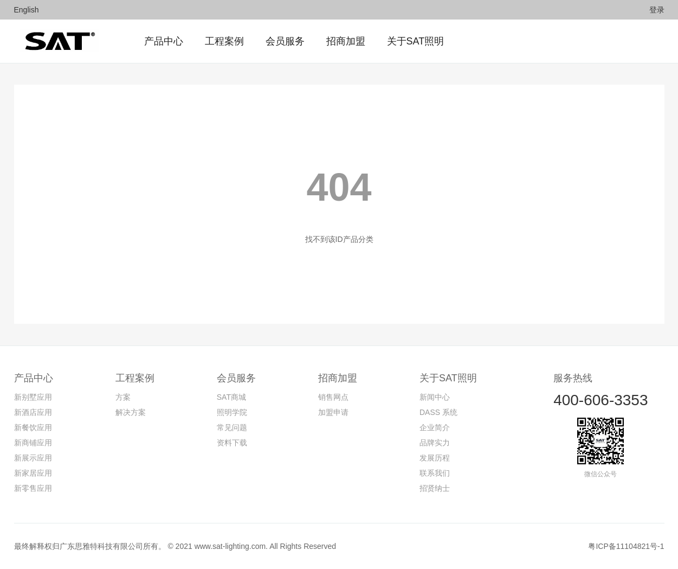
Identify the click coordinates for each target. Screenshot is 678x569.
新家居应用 (33, 473)
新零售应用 (33, 488)
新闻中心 (434, 397)
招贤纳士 (434, 488)
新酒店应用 (33, 412)
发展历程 (434, 457)
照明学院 (232, 412)
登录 (656, 9)
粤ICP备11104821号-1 (626, 546)
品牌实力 (434, 442)
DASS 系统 (438, 412)
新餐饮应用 (33, 427)
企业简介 (434, 427)
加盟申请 (333, 412)
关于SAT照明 (448, 378)
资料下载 (232, 442)
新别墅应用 (33, 397)
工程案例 (134, 378)
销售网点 (333, 397)
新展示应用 (33, 457)
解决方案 (130, 412)
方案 (123, 397)
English (26, 9)
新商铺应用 (33, 442)
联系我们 (434, 473)
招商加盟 (337, 378)
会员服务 (236, 378)
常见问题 (232, 427)
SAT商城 (231, 397)
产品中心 (33, 378)
